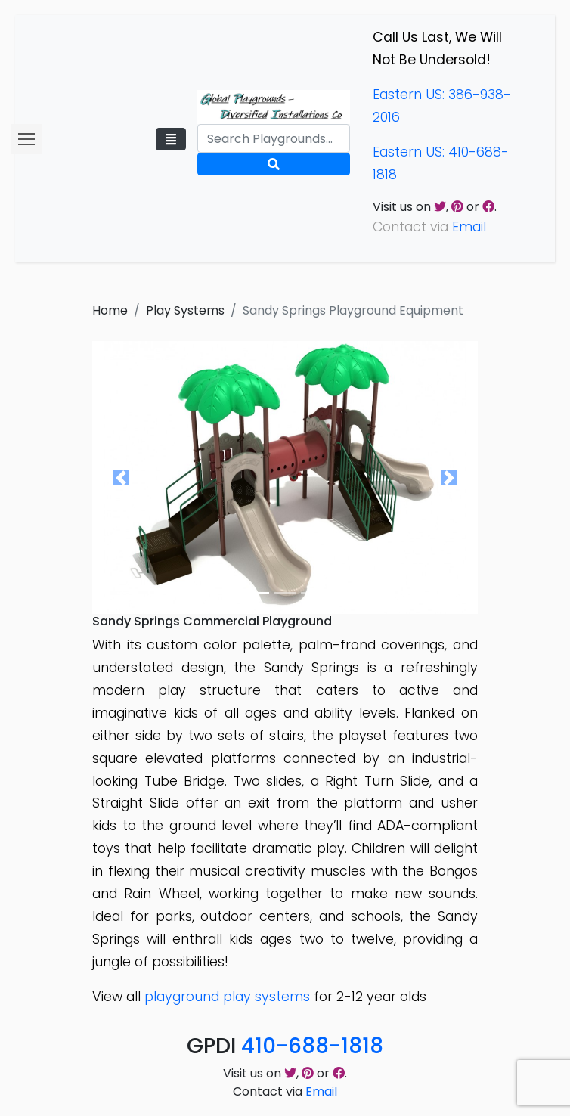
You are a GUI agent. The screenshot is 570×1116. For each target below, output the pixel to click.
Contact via (285, 1091)
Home (110, 310)
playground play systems (227, 996)
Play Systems (185, 310)
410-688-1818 (312, 1046)
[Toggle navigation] (171, 139)
